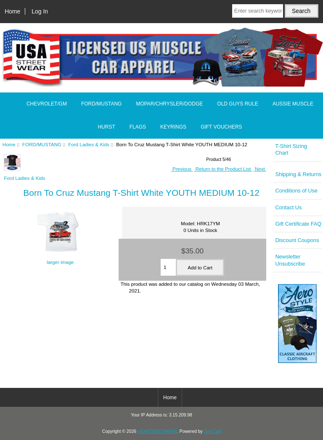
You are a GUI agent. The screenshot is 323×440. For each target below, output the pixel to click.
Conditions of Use (296, 190)
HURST (106, 127)
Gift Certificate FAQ (298, 224)
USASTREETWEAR (157, 431)
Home (12, 11)
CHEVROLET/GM (46, 104)
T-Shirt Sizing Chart (291, 149)
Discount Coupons (297, 240)
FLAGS (138, 127)
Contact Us (288, 207)
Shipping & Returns (298, 174)
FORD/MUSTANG (41, 144)
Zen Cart (212, 431)
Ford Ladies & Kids (88, 144)
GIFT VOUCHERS (221, 127)
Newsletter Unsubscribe (290, 259)
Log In (40, 11)
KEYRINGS (173, 127)
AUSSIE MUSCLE (293, 104)
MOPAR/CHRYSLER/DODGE (169, 104)
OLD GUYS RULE (237, 104)
